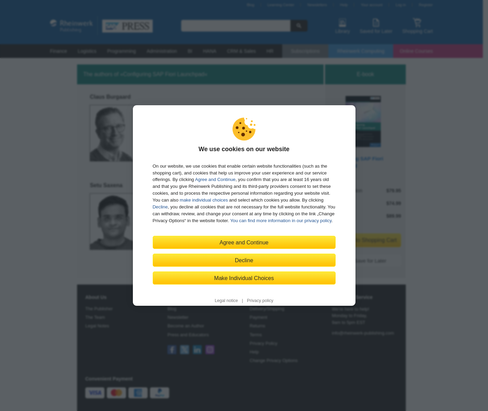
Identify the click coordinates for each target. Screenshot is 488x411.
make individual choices (204, 200)
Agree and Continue (215, 179)
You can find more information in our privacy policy (280, 220)
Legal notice (226, 300)
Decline (160, 206)
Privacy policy (260, 300)
